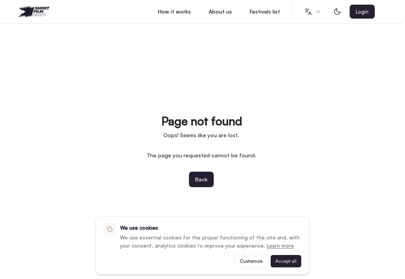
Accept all (286, 261)
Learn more (280, 246)
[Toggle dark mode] (337, 11)
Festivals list (265, 11)
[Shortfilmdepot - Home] (34, 11)
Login (362, 12)
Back (201, 179)
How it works (174, 11)
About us (220, 11)
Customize (251, 261)
